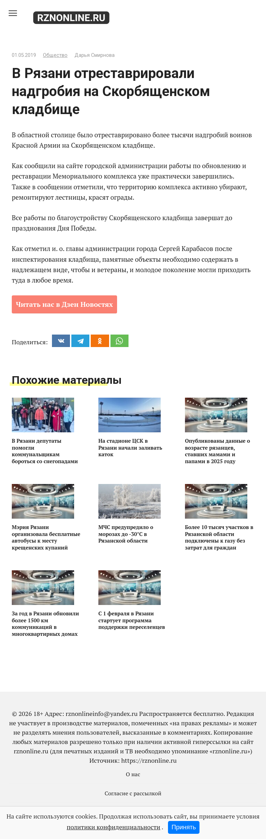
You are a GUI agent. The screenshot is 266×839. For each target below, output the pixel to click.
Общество (55, 55)
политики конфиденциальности (113, 827)
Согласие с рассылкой (133, 793)
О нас (133, 774)
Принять (183, 827)
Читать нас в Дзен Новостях (64, 304)
